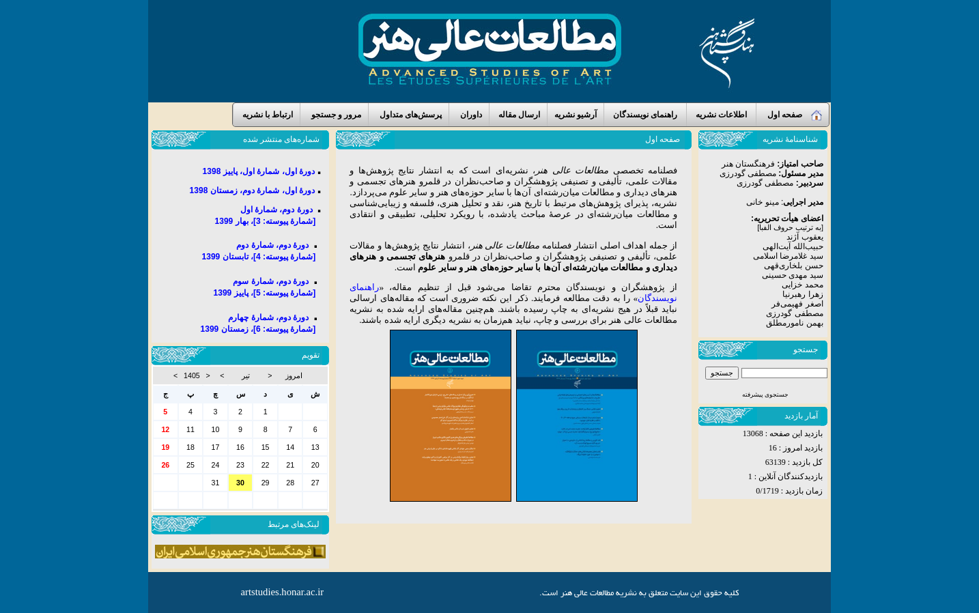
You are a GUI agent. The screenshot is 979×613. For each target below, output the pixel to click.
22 (265, 465)
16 (240, 447)
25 (190, 465)
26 (165, 465)
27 (315, 483)
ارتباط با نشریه (266, 114)
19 (165, 447)
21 (290, 465)
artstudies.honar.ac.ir (282, 591)
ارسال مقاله (518, 114)
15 (265, 447)
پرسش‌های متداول (408, 114)
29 (265, 483)
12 (165, 429)
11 (190, 429)
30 (315, 412)
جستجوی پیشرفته (765, 394)
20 (315, 465)
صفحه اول (792, 115)
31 (290, 412)
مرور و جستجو (334, 114)
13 (315, 447)
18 (190, 447)
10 (216, 429)
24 (216, 465)
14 (290, 447)
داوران (469, 114)
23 (240, 465)
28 (290, 483)
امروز (293, 375)
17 (216, 447)
